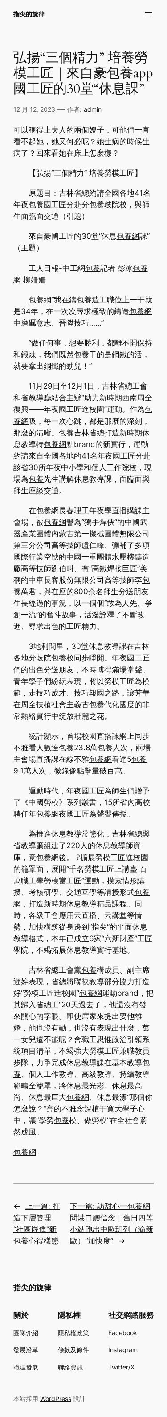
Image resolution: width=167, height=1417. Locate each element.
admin (93, 109)
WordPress (55, 1398)
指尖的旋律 (29, 14)
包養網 (128, 236)
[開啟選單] (148, 14)
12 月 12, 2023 (34, 109)
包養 (36, 204)
